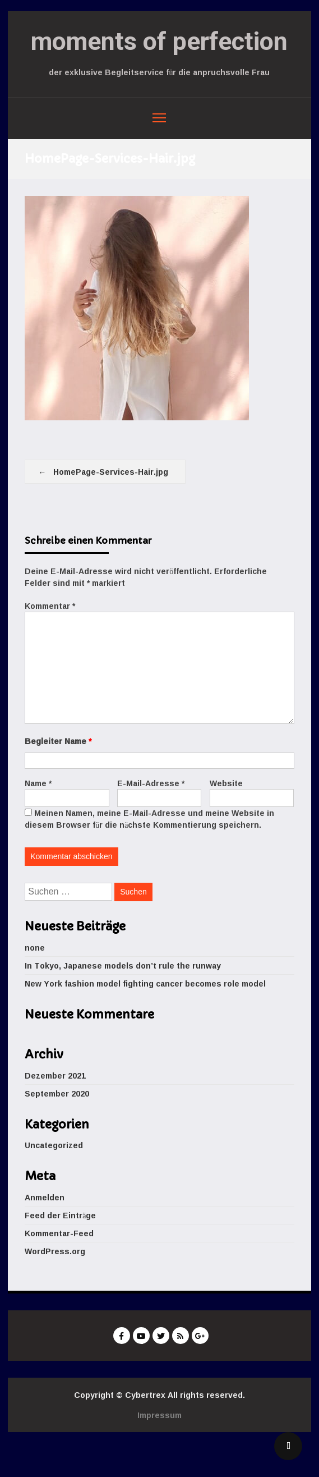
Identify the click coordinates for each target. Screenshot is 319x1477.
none (35, 947)
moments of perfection (159, 41)
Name (38, 783)
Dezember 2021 (55, 1075)
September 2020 (57, 1093)
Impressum (159, 1415)
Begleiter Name (58, 741)
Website (226, 783)
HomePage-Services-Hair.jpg (110, 471)
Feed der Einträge (60, 1215)
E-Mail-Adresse (150, 783)
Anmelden (44, 1197)
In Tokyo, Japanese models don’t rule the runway (123, 965)
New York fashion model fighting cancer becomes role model (145, 983)
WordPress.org (55, 1251)
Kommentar (50, 605)
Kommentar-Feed (59, 1233)
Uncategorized (54, 1145)
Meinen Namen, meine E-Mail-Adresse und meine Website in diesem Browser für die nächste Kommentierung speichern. (149, 818)
